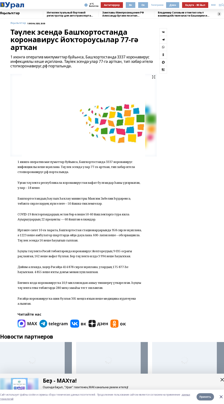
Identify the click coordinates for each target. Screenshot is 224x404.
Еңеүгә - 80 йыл (195, 5)
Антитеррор (112, 5)
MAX (213, 5)
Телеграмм (157, 5)
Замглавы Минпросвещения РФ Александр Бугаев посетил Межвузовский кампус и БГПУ (123, 14)
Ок (143, 5)
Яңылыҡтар (10, 13)
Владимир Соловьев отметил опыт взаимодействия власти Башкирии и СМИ (182, 14)
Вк (130, 5)
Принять (205, 396)
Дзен (172, 5)
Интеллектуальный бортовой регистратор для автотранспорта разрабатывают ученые (69, 14)
